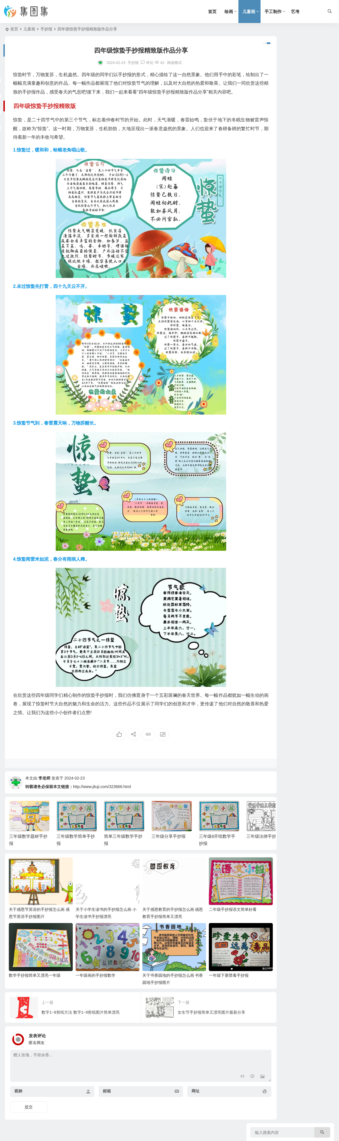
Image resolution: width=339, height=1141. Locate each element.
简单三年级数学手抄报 (303, 128)
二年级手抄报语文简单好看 (207, 911)
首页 (212, 11)
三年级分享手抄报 (168, 844)
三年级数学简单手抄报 (303, 102)
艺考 (295, 11)
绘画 (228, 11)
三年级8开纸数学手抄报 (304, 180)
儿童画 (248, 11)
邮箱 (96, 1087)
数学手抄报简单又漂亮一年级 (35, 971)
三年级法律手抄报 (299, 205)
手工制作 (273, 11)
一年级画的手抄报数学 (87, 971)
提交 (29, 1103)
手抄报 (46, 29)
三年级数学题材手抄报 (303, 76)
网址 (173, 1087)
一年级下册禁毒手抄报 (203, 971)
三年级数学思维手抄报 (303, 309)
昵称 (18, 1087)
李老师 (44, 786)
